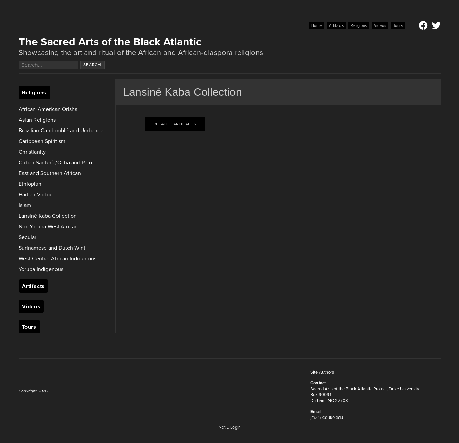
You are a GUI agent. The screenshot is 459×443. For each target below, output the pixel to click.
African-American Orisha (48, 109)
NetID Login (230, 427)
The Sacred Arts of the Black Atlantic (110, 41)
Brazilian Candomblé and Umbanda (61, 130)
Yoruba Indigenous (41, 269)
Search (92, 65)
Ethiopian (30, 184)
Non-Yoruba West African (48, 226)
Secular (27, 237)
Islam (25, 205)
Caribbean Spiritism (42, 141)
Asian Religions (37, 120)
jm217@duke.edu (326, 417)
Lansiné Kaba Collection (48, 216)
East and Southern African (50, 173)
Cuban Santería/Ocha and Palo (55, 162)
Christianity (32, 152)
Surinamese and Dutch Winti (53, 248)
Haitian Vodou (36, 194)
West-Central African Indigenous (57, 258)
